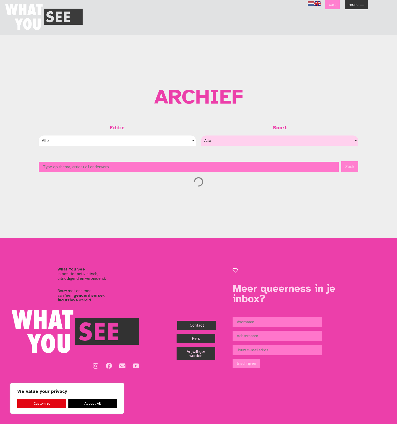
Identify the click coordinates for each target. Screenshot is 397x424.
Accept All (93, 403)
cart (332, 4)
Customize (41, 403)
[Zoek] (189, 167)
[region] (67, 398)
